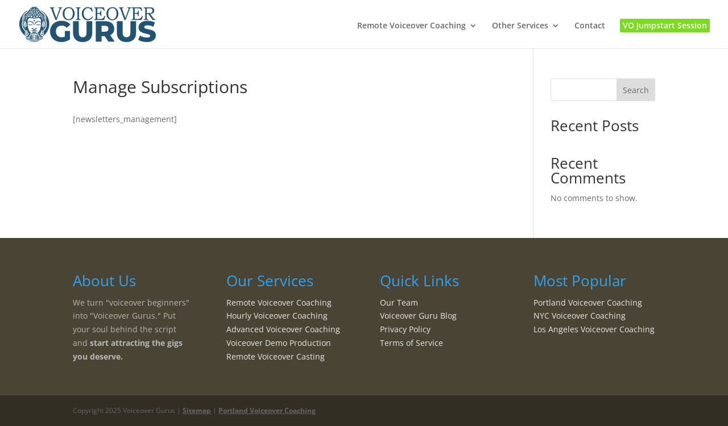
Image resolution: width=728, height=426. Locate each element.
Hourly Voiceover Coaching (277, 315)
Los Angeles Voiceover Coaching (594, 329)
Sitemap (197, 410)
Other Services (520, 26)
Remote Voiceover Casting (275, 356)
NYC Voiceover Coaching (579, 315)
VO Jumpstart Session (665, 25)
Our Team (399, 302)
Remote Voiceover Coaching (411, 26)
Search (636, 90)
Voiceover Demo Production (278, 342)
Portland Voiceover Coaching (587, 302)
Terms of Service (411, 342)
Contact (589, 26)
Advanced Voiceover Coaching (283, 329)
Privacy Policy (405, 329)
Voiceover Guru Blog (418, 315)
